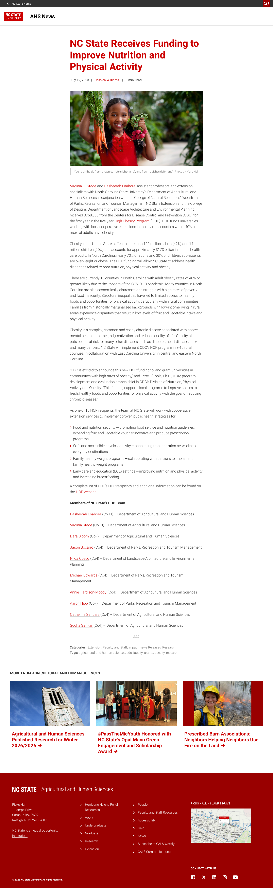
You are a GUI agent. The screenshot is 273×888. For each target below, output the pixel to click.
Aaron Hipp (79, 603)
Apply (89, 817)
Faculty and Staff (115, 647)
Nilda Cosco (79, 558)
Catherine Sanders (84, 614)
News (142, 836)
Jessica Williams (107, 80)
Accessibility (147, 820)
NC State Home (21, 3)
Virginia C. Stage (83, 186)
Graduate (91, 833)
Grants (148, 653)
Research (168, 647)
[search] (266, 3)
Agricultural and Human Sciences (102, 653)
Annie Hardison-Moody (88, 592)
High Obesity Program (132, 221)
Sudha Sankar (81, 625)
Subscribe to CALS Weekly (156, 844)
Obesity (160, 653)
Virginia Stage (81, 525)
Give (141, 828)
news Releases (150, 647)
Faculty (138, 653)
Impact (133, 647)
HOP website (86, 492)
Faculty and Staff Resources (158, 812)
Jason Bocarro (81, 547)
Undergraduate (95, 825)
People (143, 804)
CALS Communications (154, 852)
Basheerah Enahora (119, 186)
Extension (94, 647)
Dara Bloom (79, 536)
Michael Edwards (83, 575)
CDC (129, 653)
